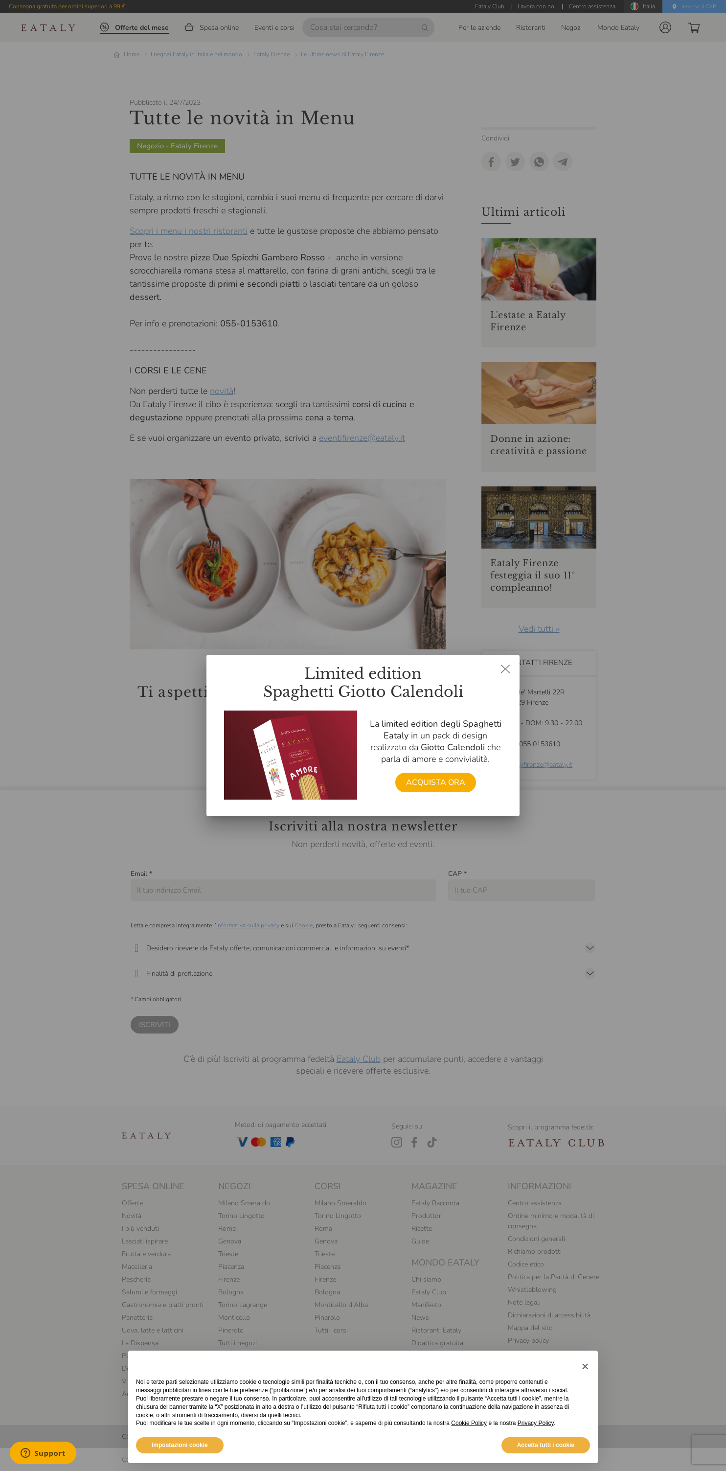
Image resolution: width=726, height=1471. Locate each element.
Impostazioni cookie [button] (180, 1445)
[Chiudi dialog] (505, 669)
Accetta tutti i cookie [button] (545, 1445)
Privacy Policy (536, 1423)
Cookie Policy (469, 1423)
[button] (585, 1366)
